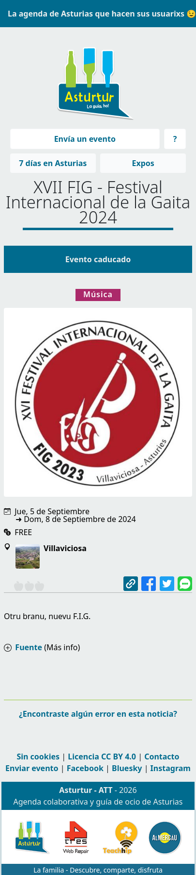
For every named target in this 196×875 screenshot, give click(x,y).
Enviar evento (31, 768)
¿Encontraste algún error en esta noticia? (98, 713)
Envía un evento (85, 139)
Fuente (28, 647)
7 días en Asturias (53, 163)
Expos (143, 163)
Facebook (85, 768)
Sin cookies (38, 756)
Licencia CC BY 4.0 (102, 756)
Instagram (171, 768)
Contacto (161, 756)
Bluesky (127, 768)
